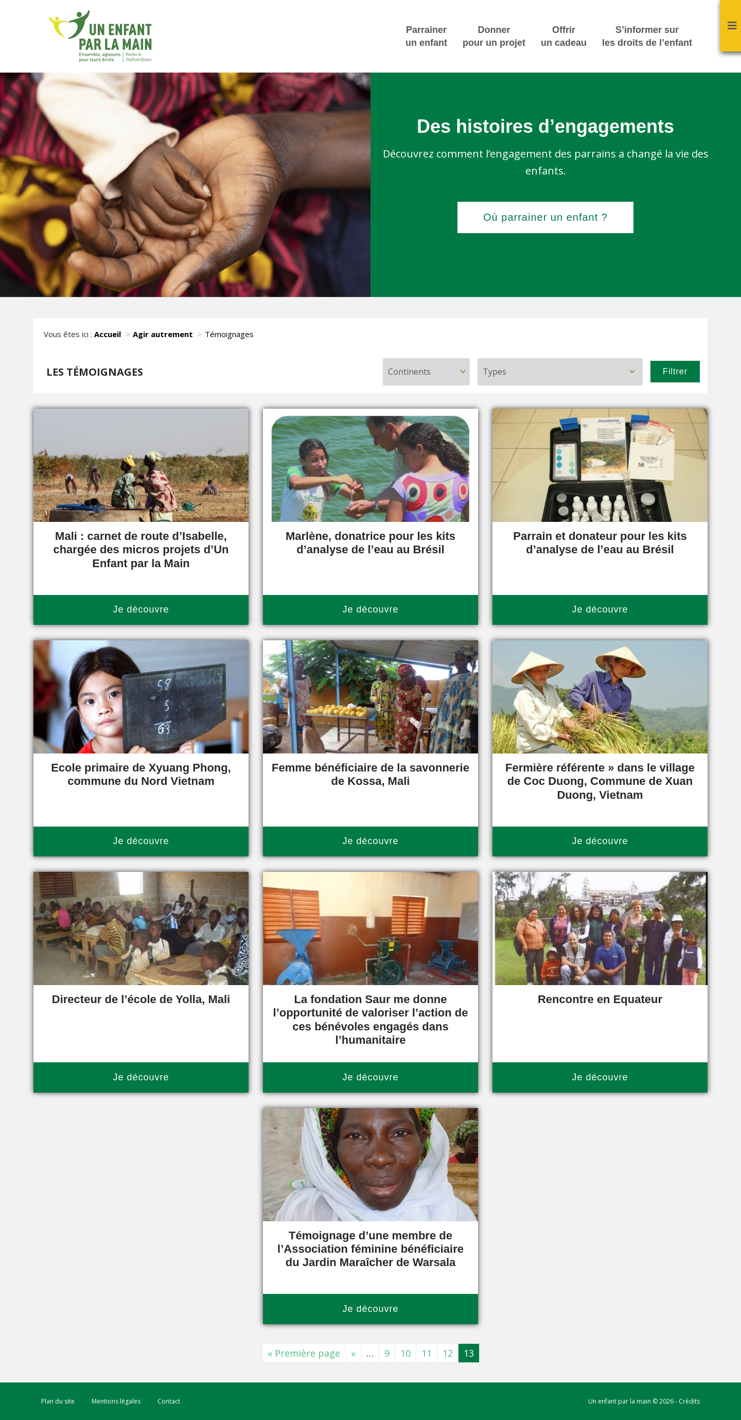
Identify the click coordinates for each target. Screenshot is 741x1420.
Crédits (689, 1401)
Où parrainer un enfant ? (545, 217)
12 (448, 1353)
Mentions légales (116, 1401)
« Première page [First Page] (304, 1353)
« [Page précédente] (353, 1353)
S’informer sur (647, 37)
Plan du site (58, 1401)
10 (405, 1353)
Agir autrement (163, 334)
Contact (168, 1401)
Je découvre (141, 609)
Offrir (564, 37)
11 (426, 1353)
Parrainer (426, 37)
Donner (494, 37)
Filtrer (675, 371)
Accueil (107, 334)
